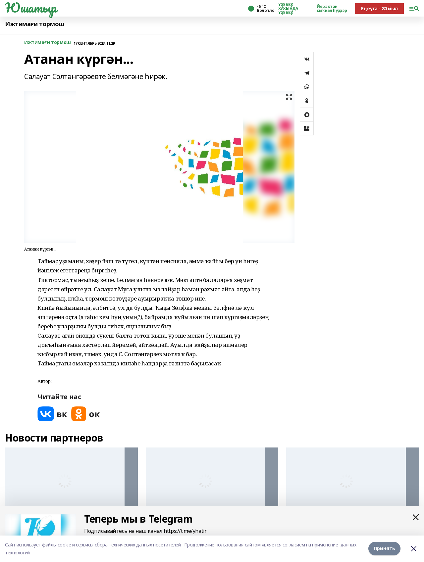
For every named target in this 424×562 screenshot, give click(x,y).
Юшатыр (30, 7)
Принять (384, 548)
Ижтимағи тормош (34, 24)
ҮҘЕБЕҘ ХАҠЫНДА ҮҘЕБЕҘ (288, 9)
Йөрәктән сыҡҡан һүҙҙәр (332, 9)
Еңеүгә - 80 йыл (379, 8)
